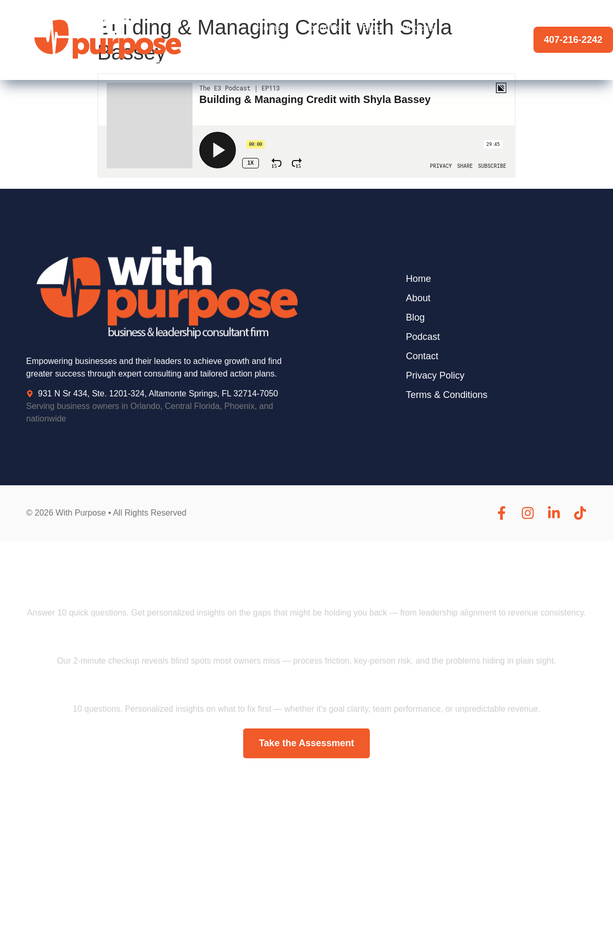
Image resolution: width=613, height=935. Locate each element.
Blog (371, 27)
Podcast (419, 27)
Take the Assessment (306, 743)
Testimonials (483, 27)
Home (269, 27)
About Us (322, 27)
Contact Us (485, 52)
